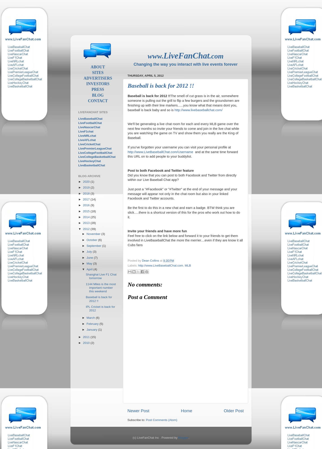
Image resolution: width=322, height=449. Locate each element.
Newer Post (138, 410)
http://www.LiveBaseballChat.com (160, 265)
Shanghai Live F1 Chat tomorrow (101, 276)
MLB (188, 265)
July (90, 251)
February (93, 323)
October (92, 240)
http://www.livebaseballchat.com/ (199, 110)
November (94, 234)
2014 (87, 217)
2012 (87, 229)
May (90, 263)
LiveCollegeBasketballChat (97, 156)
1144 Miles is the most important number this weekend (101, 287)
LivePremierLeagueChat (95, 148)
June (90, 257)
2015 (87, 211)
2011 (87, 337)
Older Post (234, 410)
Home (186, 410)
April (90, 269)
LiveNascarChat (89, 127)
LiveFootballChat (90, 123)
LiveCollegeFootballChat (95, 152)
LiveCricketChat (89, 144)
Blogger (183, 437)
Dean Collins (151, 260)
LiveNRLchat (87, 135)
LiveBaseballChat (90, 118)
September (94, 245)
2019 (87, 187)
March (91, 317)
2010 (87, 343)
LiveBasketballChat (91, 165)
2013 (87, 223)
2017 (87, 199)
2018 (87, 193)
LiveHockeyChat (89, 161)
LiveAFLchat (87, 140)
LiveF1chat (85, 131)
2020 (87, 181)
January (92, 329)
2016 (87, 205)
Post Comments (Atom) (161, 420)
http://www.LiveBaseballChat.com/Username (160, 152)
